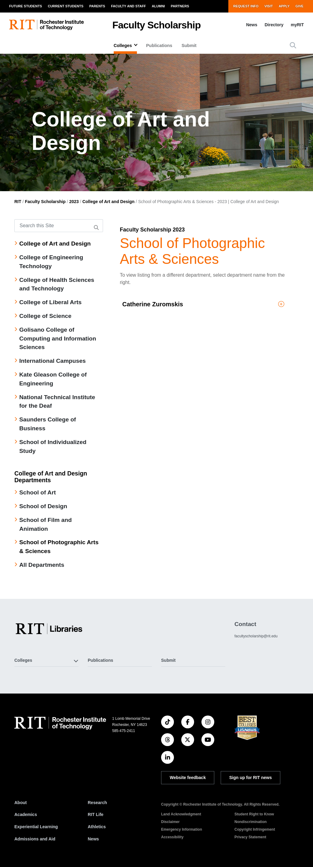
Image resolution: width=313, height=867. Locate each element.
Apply (284, 6)
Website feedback (188, 777)
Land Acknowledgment (181, 814)
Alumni (158, 6)
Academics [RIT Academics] (25, 814)
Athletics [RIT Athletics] (97, 826)
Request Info (246, 6)
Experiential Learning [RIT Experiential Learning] (36, 826)
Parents (97, 6)
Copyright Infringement (254, 829)
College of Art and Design (108, 201)
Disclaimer (170, 822)
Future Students (25, 6)
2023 (74, 201)
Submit (189, 45)
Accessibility (172, 837)
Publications (159, 45)
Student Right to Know (254, 814)
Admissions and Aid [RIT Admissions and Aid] (34, 838)
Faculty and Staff (128, 6)
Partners (180, 6)
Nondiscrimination (250, 822)
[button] (293, 45)
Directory (274, 24)
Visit (268, 6)
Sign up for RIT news (250, 777)
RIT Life (95, 814)
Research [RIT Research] (97, 802)
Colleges (123, 45)
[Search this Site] (58, 225)
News (251, 24)
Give (300, 6)
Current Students (65, 6)
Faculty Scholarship (156, 25)
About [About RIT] (20, 802)
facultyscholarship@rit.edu (256, 636)
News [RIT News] (93, 838)
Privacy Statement (250, 837)
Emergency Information (181, 829)
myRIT (297, 24)
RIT (17, 201)
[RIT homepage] (46, 25)
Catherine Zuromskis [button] (203, 304)
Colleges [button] (23, 660)
